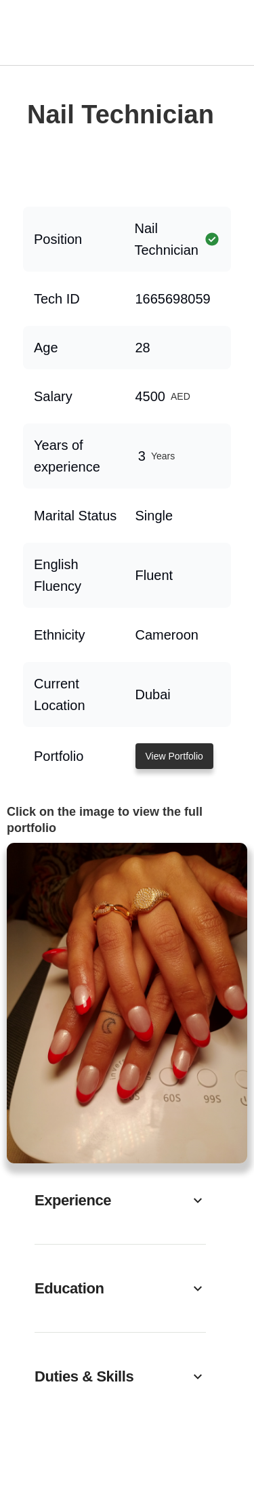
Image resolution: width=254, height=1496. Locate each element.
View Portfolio (174, 756)
